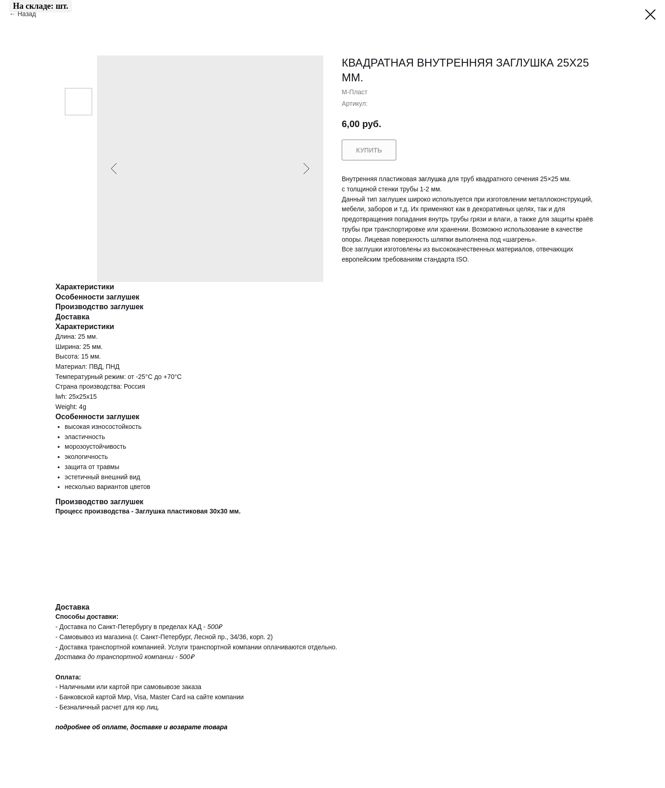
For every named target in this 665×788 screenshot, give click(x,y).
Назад (28, 14)
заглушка (432, 179)
